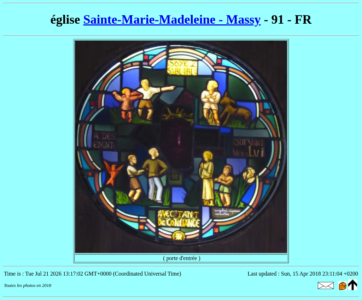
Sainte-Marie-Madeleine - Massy (172, 19)
